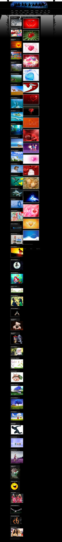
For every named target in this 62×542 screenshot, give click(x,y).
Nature (21, 10)
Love (16, 12)
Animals (32, 12)
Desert (23, 12)
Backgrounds (26, 10)
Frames (12, 12)
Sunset (42, 10)
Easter (28, 12)
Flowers (36, 12)
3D (19, 12)
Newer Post (24, 248)
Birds (41, 12)
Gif (45, 10)
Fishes (45, 12)
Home (12, 10)
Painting (32, 10)
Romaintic (37, 10)
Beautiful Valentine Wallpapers (28, 244)
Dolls (49, 12)
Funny (49, 10)
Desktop (16, 10)
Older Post (38, 248)
